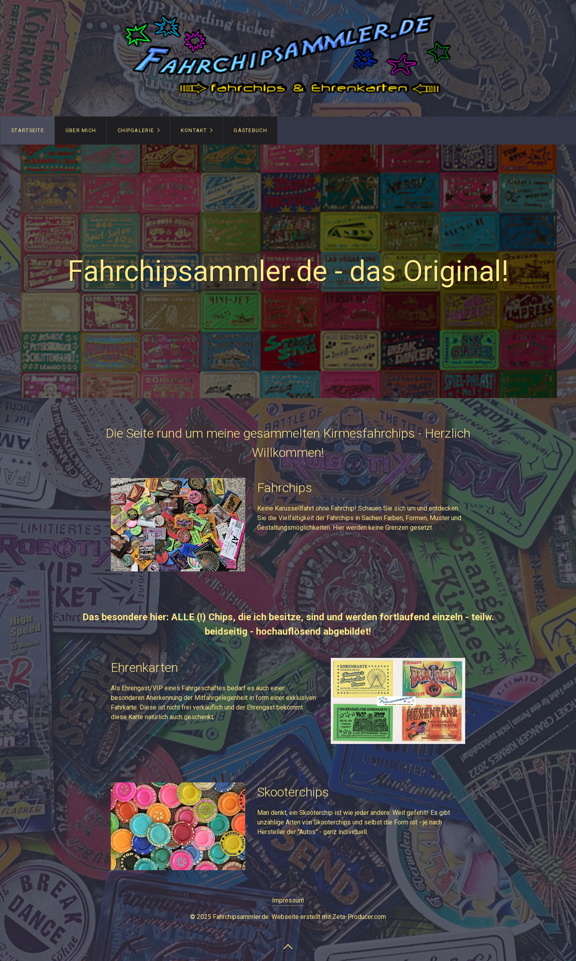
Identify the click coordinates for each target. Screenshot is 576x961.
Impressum (288, 900)
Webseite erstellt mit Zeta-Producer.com (329, 917)
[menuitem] (27, 131)
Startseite (27, 130)
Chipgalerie (136, 130)
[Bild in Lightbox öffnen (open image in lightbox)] (178, 524)
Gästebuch (250, 130)
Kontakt (194, 130)
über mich (81, 130)
